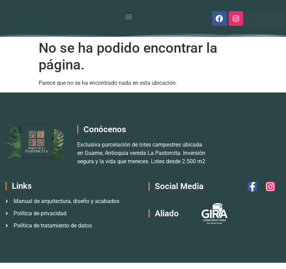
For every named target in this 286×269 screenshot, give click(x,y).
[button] (129, 16)
